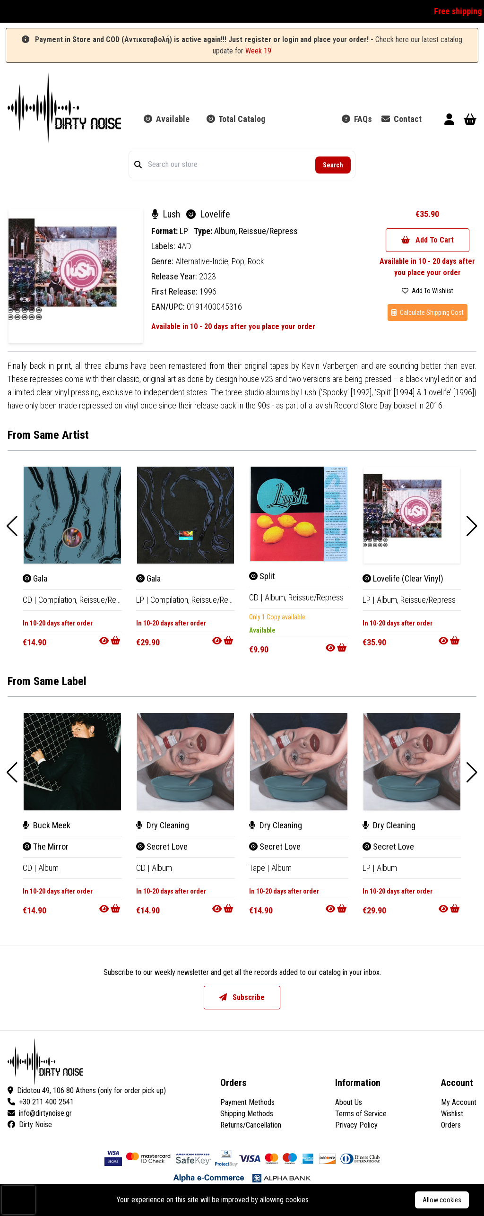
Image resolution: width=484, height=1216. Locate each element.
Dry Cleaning (162, 825)
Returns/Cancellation (250, 1124)
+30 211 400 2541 (41, 1101)
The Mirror (46, 846)
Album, (226, 231)
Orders (451, 1124)
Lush (166, 214)
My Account (458, 1102)
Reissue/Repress (268, 231)
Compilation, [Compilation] (58, 600)
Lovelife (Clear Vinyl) (403, 578)
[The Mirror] (72, 761)
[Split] (298, 514)
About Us (348, 1102)
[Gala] (72, 515)
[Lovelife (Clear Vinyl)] (412, 515)
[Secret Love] (185, 761)
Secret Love (162, 846)
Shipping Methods (246, 1113)
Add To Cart (427, 239)
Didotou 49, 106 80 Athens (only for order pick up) (87, 1090)
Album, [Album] (276, 597)
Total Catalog (236, 119)
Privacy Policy (356, 1124)
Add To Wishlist (427, 291)
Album (48, 868)
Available (167, 119)
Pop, (240, 261)
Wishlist (452, 1113)
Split (262, 576)
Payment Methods (247, 1102)
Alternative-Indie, (203, 261)
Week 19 (258, 50)
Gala (35, 578)
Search (333, 165)
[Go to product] (110, 640)
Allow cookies (442, 1200)
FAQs (357, 119)
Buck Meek (46, 825)
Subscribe (242, 997)
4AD (184, 246)
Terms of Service (361, 1113)
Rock (256, 261)
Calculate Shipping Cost (427, 312)
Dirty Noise (30, 1124)
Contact (401, 119)
